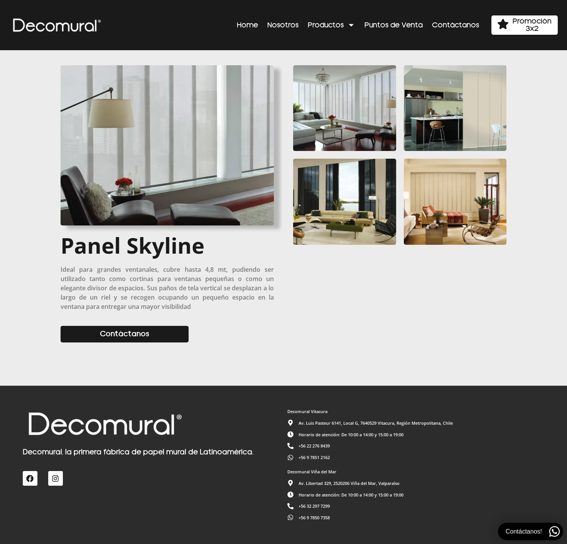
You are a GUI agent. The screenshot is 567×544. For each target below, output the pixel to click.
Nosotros (283, 25)
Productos (331, 25)
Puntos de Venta (393, 25)
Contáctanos (455, 25)
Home (247, 25)
